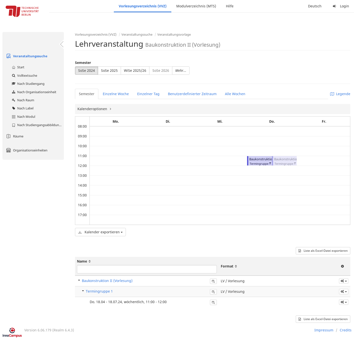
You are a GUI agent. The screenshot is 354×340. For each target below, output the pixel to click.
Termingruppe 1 (99, 291)
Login (340, 6)
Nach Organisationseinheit (33, 92)
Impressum (323, 330)
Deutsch (315, 6)
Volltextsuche (24, 75)
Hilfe (230, 6)
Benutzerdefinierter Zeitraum (192, 93)
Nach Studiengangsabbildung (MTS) (37, 125)
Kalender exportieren (100, 232)
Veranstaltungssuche (26, 56)
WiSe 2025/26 (135, 70)
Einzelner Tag (148, 93)
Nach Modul (23, 116)
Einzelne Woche (116, 93)
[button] (270, 163)
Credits (346, 330)
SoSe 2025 (109, 70)
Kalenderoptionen (92, 108)
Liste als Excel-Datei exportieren (323, 251)
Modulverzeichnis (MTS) (196, 6)
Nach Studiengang (27, 83)
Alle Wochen (235, 93)
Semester (83, 62)
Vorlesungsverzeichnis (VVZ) (142, 6)
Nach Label (22, 108)
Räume (14, 136)
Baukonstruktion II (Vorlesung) (107, 280)
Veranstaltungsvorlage (174, 34)
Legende (340, 93)
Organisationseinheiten (26, 150)
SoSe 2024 (86, 70)
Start (17, 67)
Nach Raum (22, 100)
